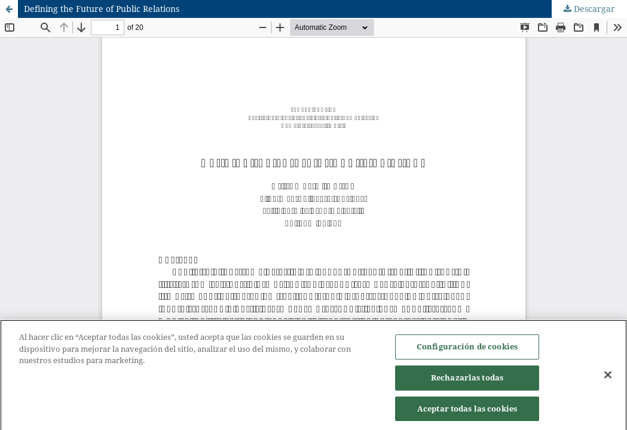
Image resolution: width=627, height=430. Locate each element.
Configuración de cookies (467, 348)
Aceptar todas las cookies (467, 411)
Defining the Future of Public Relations (101, 8)
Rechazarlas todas (467, 379)
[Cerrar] (608, 377)
